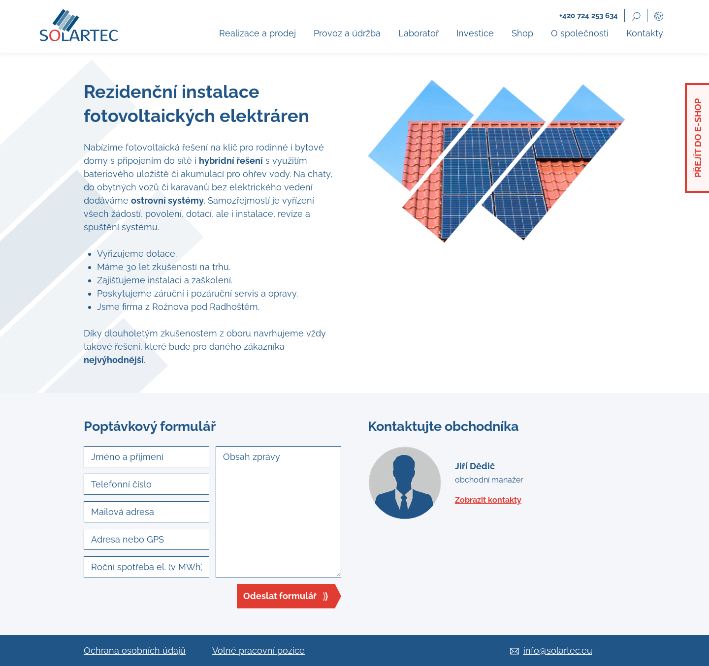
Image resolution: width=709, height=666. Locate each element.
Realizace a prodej (257, 33)
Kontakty (644, 33)
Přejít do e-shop (698, 138)
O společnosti (580, 33)
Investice (475, 33)
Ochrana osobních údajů (135, 650)
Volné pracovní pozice (258, 650)
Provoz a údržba (347, 33)
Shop (522, 33)
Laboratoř (418, 33)
